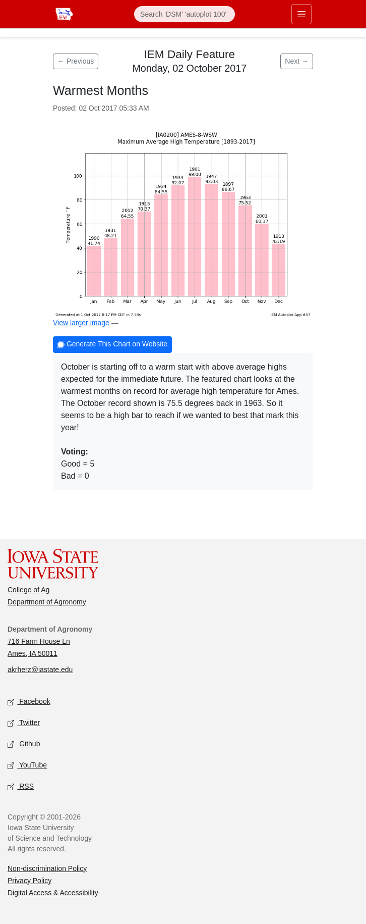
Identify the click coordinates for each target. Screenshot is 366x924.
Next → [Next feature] (297, 61)
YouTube (27, 765)
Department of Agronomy (47, 602)
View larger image (81, 323)
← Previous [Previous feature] (75, 61)
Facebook (29, 701)
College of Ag (28, 590)
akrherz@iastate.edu (40, 669)
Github (24, 744)
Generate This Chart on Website (112, 345)
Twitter (24, 723)
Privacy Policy (29, 881)
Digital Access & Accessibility (53, 893)
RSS (21, 786)
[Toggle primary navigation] (301, 14)
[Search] (184, 14)
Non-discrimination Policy (47, 868)
